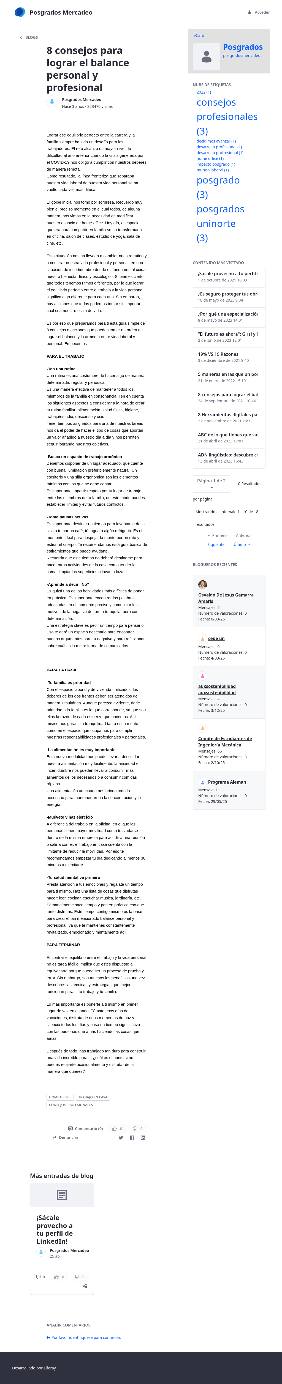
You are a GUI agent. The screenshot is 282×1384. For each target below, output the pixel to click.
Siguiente (215, 544)
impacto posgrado (216, 164)
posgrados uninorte (221, 223)
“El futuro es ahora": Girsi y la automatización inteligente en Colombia (227, 334)
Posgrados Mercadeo (81, 99)
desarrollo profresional (220, 152)
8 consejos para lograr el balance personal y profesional (227, 395)
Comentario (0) (85, 1128)
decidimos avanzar (216, 141)
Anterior (243, 535)
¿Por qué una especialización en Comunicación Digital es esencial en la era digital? (227, 314)
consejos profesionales (71, 1105)
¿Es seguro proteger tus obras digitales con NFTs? (227, 294)
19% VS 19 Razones (218, 354)
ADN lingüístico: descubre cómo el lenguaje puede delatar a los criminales (227, 455)
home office (60, 1097)
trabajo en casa (92, 1097)
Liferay (50, 1368)
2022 (204, 92)
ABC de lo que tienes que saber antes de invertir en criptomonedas (227, 435)
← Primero (217, 535)
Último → (242, 544)
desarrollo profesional (219, 146)
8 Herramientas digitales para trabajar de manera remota (227, 415)
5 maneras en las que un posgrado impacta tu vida (227, 374)
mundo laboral (213, 170)
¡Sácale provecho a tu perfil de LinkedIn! (55, 1229)
